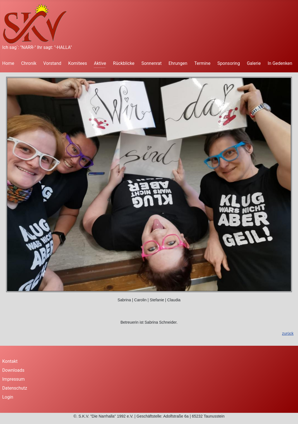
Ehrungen (178, 63)
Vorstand (52, 63)
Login (7, 397)
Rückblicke (123, 63)
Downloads (13, 370)
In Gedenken (280, 63)
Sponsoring (228, 63)
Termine (202, 63)
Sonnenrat (151, 63)
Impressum (13, 379)
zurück (288, 333)
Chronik (28, 63)
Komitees (77, 63)
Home (8, 63)
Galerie (254, 63)
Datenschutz (14, 388)
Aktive (100, 63)
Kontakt (10, 361)
